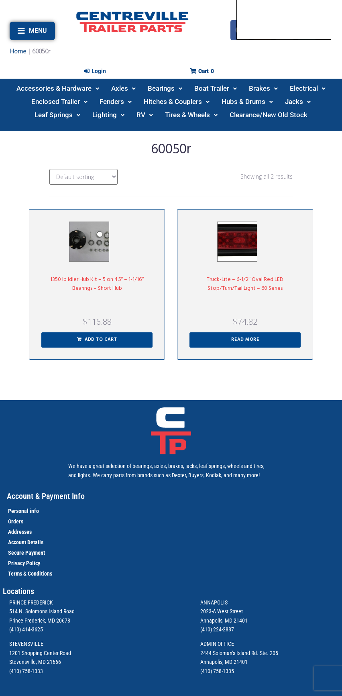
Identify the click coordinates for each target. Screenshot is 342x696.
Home (18, 51)
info (33, 511)
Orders (15, 521)
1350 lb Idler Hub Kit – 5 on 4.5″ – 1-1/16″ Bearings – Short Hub (97, 284)
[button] (32, 31)
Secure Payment (26, 552)
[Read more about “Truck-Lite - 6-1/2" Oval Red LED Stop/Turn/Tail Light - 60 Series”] (245, 340)
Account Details (25, 542)
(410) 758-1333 (26, 671)
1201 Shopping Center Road (40, 653)
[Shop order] (83, 177)
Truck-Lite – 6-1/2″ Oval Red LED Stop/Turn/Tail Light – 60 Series (245, 284)
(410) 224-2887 (217, 629)
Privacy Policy (24, 563)
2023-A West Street (221, 611)
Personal (18, 511)
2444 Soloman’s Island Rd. (229, 653)
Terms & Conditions (30, 573)
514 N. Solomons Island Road (42, 611)
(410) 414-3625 (26, 629)
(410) (206, 671)
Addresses (20, 532)
